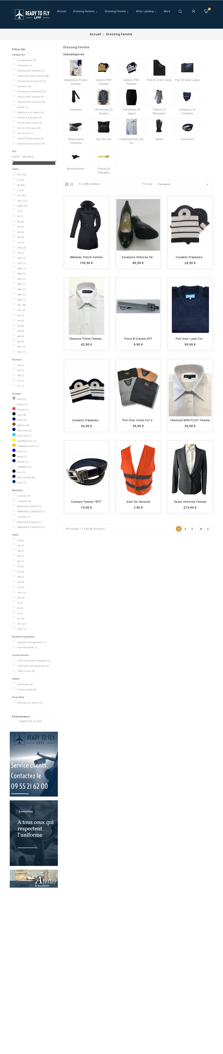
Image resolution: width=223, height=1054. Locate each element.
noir (21, 472)
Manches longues (29, 522)
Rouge (23, 409)
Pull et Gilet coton (29, 123)
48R (21, 268)
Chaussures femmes (31, 70)
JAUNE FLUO (26, 441)
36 (20, 326)
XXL (22, 200)
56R (21, 279)
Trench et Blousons (30, 138)
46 (20, 237)
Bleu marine (26, 477)
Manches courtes (29, 506)
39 (20, 380)
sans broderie (27, 647)
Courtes (23, 496)
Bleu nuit (24, 430)
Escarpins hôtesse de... (138, 257)
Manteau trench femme (86, 257)
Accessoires (26, 60)
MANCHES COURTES (31, 527)
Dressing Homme (85, 11)
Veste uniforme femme (190, 501)
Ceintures (24, 65)
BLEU (22, 451)
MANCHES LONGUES (31, 511)
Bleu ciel (24, 435)
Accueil (62, 11)
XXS (21, 247)
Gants (22, 107)
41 (20, 386)
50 (20, 341)
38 (20, 331)
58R (21, 294)
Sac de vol (25, 133)
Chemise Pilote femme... (86, 338)
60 (20, 561)
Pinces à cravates (29, 117)
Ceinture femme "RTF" (86, 501)
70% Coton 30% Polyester (34, 660)
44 (20, 232)
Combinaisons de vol (31, 81)
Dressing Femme (117, 11)
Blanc (22, 404)
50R (21, 273)
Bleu (21, 420)
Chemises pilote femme (33, 76)
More (167, 11)
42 (20, 226)
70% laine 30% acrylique (33, 666)
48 (20, 336)
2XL (21, 305)
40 (20, 221)
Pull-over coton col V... (138, 420)
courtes (23, 516)
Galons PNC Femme (30, 96)
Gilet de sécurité (138, 501)
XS (21, 174)
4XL (21, 346)
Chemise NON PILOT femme (190, 420)
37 (20, 370)
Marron (23, 425)
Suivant (208, 529)
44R (21, 289)
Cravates (24, 86)
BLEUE (23, 462)
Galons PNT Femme (31, 102)
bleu (21, 482)
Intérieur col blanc (30, 702)
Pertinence (184, 184)
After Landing (146, 11)
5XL (21, 352)
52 (20, 315)
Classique (25, 684)
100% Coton (26, 671)
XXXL (22, 206)
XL (21, 195)
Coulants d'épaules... (190, 257)
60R (21, 299)
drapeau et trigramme (32, 642)
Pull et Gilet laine (29, 128)
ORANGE (24, 467)
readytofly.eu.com (30, 721)
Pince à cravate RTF (138, 338)
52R (21, 263)
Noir (21, 415)
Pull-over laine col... (190, 338)
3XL (21, 310)
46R (21, 284)
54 (20, 253)
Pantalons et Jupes (30, 112)
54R (21, 258)
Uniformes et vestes (31, 143)
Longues (24, 501)
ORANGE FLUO (27, 446)
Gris (21, 399)
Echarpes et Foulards (31, 91)
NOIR (22, 456)
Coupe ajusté (27, 689)
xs (20, 242)
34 (20, 320)
